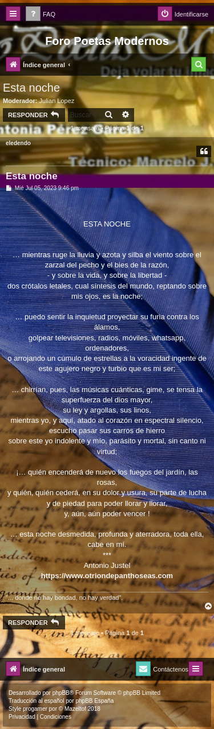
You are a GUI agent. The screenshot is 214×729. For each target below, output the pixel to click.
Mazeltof (75, 709)
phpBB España (94, 701)
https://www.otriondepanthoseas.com (107, 575)
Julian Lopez (57, 100)
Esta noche (31, 87)
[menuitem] (40, 14)
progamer (35, 709)
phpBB (61, 693)
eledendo (18, 143)
